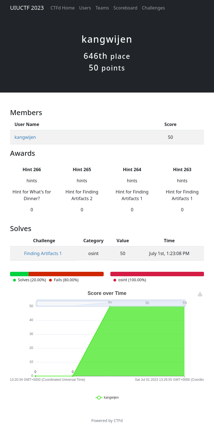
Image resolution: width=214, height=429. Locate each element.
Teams (102, 8)
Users (85, 8)
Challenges (153, 8)
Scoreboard (125, 8)
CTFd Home (62, 8)
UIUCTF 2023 (27, 7)
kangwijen (25, 137)
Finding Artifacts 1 (43, 253)
